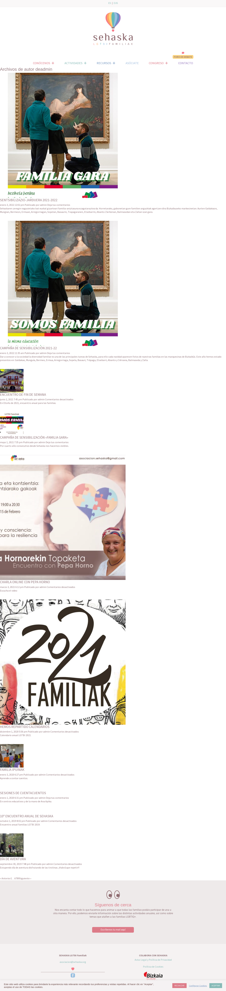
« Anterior (5, 878)
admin (43, 204)
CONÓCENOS (43, 63)
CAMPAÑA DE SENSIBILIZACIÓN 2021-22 (28, 348)
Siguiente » (25, 878)
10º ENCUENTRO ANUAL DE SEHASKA (26, 816)
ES (109, 3)
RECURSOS (106, 63)
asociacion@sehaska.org (73, 961)
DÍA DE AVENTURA (13, 859)
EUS (116, 3)
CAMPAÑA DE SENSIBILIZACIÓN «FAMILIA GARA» (34, 437)
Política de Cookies (153, 966)
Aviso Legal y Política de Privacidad (153, 959)
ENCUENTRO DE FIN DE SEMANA (23, 394)
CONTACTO (185, 63)
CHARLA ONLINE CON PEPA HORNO (25, 582)
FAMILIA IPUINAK (12, 769)
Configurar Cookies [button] (198, 985)
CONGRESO (158, 63)
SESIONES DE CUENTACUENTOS (23, 793)
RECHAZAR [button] (179, 985)
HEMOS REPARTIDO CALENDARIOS (24, 727)
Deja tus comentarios (58, 204)
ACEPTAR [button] (216, 985)
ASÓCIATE (132, 63)
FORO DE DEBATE (183, 56)
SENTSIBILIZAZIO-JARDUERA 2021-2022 (28, 200)
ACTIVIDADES (76, 63)
